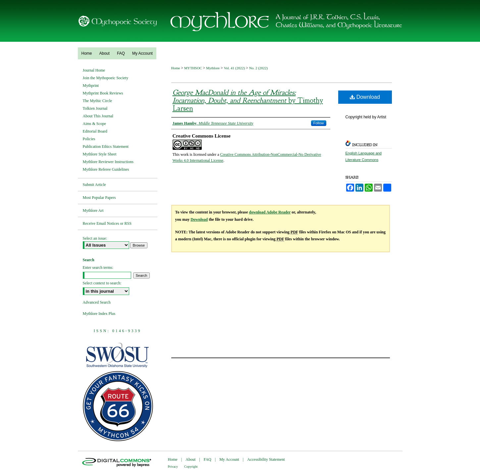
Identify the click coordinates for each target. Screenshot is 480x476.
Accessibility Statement (266, 459)
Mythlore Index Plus (99, 313)
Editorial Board (95, 131)
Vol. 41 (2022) (235, 68)
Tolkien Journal (95, 108)
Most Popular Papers (99, 197)
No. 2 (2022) (258, 68)
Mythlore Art (93, 210)
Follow (318, 123)
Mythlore (213, 68)
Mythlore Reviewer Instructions (108, 161)
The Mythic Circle (97, 100)
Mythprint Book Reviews (103, 93)
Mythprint (91, 85)
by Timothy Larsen (248, 100)
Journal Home (94, 70)
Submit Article (94, 184)
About (190, 459)
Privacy (173, 466)
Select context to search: (102, 283)
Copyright (191, 466)
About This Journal (98, 116)
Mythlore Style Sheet (100, 154)
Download (365, 97)
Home (176, 68)
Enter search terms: (98, 267)
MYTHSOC (193, 68)
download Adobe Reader (270, 212)
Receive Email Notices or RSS (107, 223)
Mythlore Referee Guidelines (106, 169)
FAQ (207, 459)
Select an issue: (95, 238)
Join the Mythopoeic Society (106, 78)
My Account (229, 459)
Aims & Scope (94, 123)
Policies (89, 139)
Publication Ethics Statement (106, 146)
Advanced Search (97, 302)
